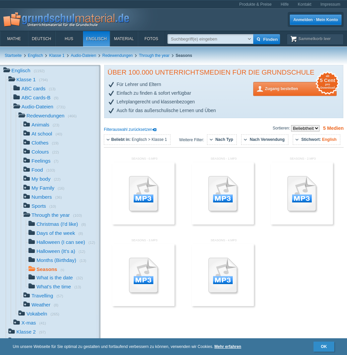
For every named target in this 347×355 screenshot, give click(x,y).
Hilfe (285, 4)
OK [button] (324, 346)
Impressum (330, 4)
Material (124, 38)
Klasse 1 (57, 55)
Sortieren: (282, 128)
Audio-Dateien (83, 55)
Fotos (151, 38)
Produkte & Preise (255, 4)
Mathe (14, 38)
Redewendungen (117, 55)
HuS (69, 38)
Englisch (96, 38)
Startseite (13, 55)
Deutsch (41, 38)
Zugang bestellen (301, 88)
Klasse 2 (27, 332)
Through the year (154, 55)
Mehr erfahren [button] (227, 346)
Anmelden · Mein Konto (315, 19)
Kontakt (304, 4)
